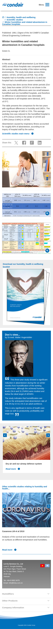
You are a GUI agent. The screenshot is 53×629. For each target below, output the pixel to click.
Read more (13, 469)
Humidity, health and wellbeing (21, 17)
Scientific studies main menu (18, 134)
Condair (12, 5)
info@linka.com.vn (16, 583)
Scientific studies (15, 20)
